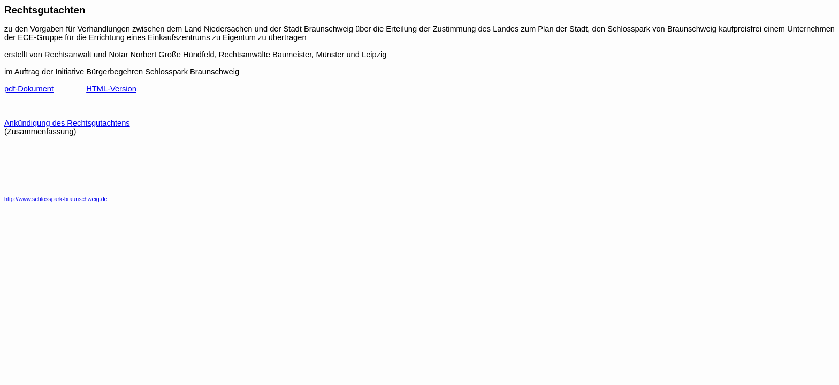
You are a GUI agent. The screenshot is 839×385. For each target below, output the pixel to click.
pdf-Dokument (29, 88)
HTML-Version (111, 88)
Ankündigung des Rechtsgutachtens (67, 123)
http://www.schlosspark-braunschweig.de (56, 199)
